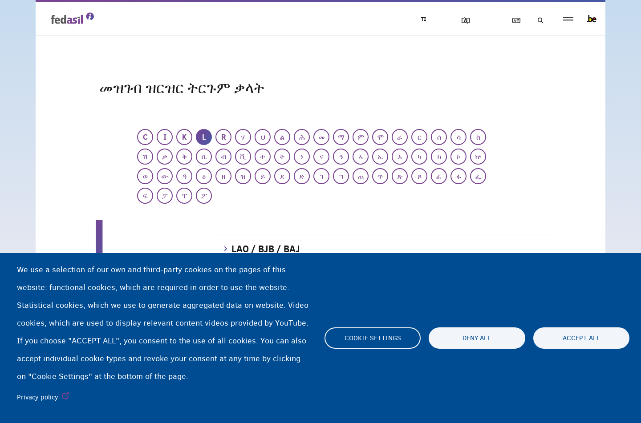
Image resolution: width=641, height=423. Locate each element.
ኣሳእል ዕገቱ (461, 20)
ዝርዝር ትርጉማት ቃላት (512, 20)
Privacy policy (37, 397)
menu (568, 19)
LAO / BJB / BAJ (265, 248)
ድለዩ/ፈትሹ (537, 20)
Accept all (581, 338)
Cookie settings (373, 338)
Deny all (476, 338)
